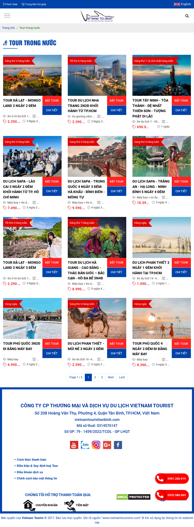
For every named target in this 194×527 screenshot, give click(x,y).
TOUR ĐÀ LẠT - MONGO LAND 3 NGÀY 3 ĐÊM (22, 265)
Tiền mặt (76, 505)
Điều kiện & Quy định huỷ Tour (35, 466)
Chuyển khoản (40, 505)
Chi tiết (52, 110)
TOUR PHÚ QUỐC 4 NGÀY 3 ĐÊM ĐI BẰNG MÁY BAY (149, 348)
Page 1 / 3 (75, 377)
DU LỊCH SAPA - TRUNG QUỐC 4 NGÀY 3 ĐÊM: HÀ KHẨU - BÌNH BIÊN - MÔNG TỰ (86, 189)
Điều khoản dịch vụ (28, 472)
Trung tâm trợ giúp (34, 4)
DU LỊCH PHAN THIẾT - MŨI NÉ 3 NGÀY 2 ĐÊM (86, 346)
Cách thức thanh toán (29, 459)
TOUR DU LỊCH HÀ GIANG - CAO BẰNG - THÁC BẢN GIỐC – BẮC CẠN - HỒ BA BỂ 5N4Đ (86, 270)
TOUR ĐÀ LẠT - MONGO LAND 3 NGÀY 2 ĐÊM (22, 103)
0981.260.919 (177, 478)
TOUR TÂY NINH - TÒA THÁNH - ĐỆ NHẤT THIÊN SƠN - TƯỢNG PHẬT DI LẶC (150, 108)
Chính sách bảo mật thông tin (35, 478)
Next (111, 377)
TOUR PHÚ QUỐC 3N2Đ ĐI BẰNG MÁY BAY (21, 346)
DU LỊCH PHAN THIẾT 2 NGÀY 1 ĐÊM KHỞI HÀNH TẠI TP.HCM (150, 267)
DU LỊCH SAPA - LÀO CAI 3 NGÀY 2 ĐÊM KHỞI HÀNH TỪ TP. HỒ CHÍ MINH (21, 189)
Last (122, 377)
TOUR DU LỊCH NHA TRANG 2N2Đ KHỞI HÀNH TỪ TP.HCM (83, 105)
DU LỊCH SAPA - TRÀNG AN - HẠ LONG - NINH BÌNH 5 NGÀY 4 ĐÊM (151, 186)
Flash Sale (10, 4)
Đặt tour (52, 100)
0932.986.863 (177, 495)
